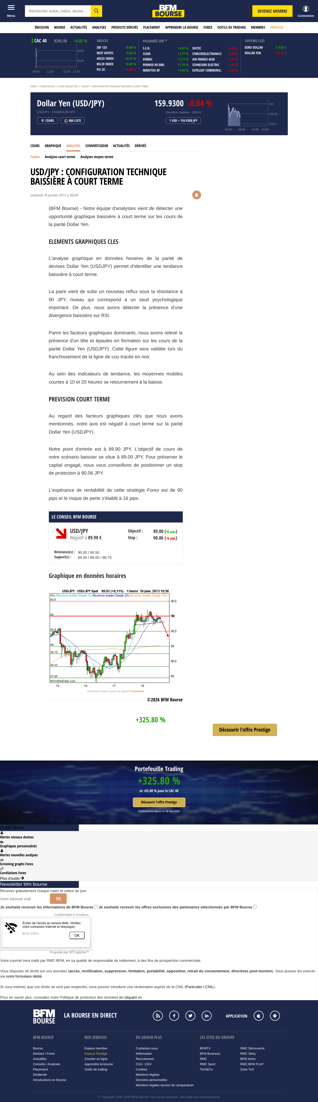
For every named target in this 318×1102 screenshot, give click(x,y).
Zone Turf (247, 1069)
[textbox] (58, 11)
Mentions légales (147, 1074)
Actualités (78, 27)
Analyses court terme (60, 156)
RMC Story (248, 1053)
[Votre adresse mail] (23, 899)
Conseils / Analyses (46, 1064)
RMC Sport (207, 1064)
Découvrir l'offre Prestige (159, 802)
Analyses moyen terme (96, 156)
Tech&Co (206, 1069)
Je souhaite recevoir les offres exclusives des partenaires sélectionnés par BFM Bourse (178, 907)
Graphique (53, 145)
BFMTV (205, 1048)
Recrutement (145, 1059)
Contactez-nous (147, 1048)
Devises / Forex (44, 1053)
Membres (258, 27)
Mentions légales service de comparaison (165, 1085)
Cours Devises (47, 86)
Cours (35, 145)
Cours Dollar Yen (68, 86)
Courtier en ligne (95, 1059)
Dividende (40, 1074)
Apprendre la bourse (181, 27)
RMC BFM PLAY (252, 1064)
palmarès (150, 41)
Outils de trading (231, 27)
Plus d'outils (12, 878)
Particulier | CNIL (200, 987)
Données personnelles (151, 1080)
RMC (203, 1059)
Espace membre (95, 1048)
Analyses (99, 27)
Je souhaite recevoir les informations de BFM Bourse (49, 907)
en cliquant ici (130, 997)
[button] (96, 11)
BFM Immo (248, 1059)
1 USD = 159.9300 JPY (183, 120)
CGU (139, 1064)
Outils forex (12, 827)
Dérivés (140, 145)
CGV (148, 1064)
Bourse (59, 27)
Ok (58, 899)
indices (102, 40)
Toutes (35, 156)
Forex (208, 27)
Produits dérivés (124, 27)
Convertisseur (96, 145)
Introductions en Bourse (49, 1080)
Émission (42, 27)
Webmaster (144, 1053)
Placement (151, 27)
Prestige (276, 27)
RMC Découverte (252, 1048)
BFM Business (210, 1053)
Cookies (141, 1069)
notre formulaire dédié (24, 976)
